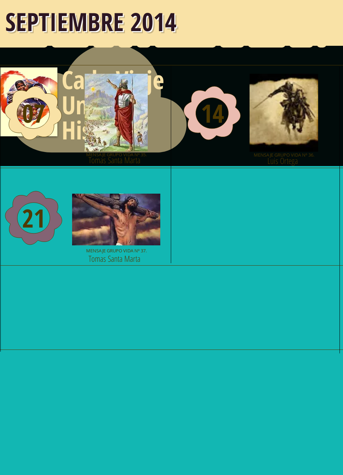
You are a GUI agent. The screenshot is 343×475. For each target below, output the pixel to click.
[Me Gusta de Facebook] (46, 381)
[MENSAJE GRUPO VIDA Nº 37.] (116, 223)
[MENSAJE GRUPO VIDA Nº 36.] (284, 117)
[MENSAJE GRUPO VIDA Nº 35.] (116, 116)
